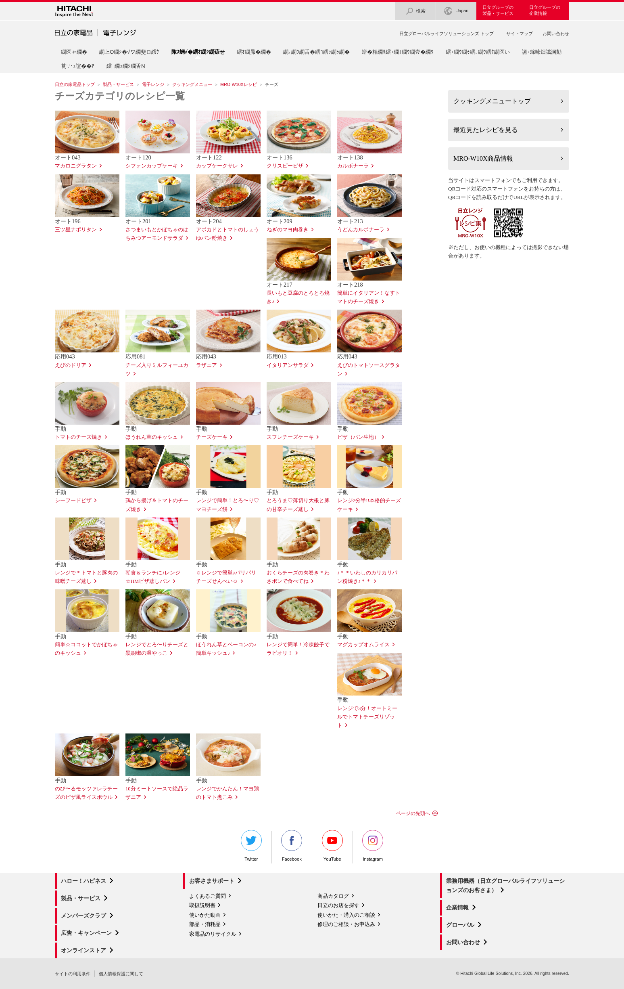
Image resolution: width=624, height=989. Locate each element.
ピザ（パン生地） (358, 437)
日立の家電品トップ (75, 84)
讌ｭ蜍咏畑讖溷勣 (541, 52)
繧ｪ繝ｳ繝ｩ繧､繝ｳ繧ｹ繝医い (478, 52)
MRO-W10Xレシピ (238, 84)
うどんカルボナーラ (360, 230)
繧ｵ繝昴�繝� (254, 52)
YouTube (332, 845)
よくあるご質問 (207, 896)
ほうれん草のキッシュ (151, 437)
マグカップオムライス (363, 644)
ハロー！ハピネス (83, 881)
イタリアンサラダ (288, 365)
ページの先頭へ (413, 813)
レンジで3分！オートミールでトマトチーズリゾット (367, 717)
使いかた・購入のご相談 (346, 915)
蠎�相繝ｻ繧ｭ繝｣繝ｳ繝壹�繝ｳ (398, 52)
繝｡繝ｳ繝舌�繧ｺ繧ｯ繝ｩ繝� (316, 52)
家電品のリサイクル (212, 934)
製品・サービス (118, 84)
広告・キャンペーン (86, 933)
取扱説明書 (202, 905)
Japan (456, 11)
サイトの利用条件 (72, 973)
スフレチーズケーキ (290, 437)
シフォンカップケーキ (151, 166)
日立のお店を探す (338, 905)
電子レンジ (153, 84)
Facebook (291, 845)
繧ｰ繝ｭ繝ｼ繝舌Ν (125, 66)
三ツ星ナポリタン (76, 230)
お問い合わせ (556, 33)
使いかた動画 (205, 915)
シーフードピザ (73, 500)
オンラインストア (83, 950)
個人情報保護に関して (121, 973)
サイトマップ (519, 33)
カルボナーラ (353, 166)
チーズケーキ (211, 437)
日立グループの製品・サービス (497, 10)
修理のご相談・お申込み (346, 924)
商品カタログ (333, 896)
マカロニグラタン (76, 166)
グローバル (460, 925)
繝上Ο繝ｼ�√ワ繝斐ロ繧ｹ (129, 52)
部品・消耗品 (205, 924)
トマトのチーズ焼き (78, 437)
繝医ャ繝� (74, 52)
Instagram (372, 845)
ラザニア (206, 365)
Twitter (251, 845)
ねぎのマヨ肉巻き (288, 230)
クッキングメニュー (192, 84)
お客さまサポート (211, 881)
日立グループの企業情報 (544, 10)
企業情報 (457, 907)
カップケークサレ (217, 166)
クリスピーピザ (285, 166)
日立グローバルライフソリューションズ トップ (446, 33)
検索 (415, 11)
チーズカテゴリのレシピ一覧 (120, 96)
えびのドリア (70, 365)
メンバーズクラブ (83, 915)
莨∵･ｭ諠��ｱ (77, 66)
